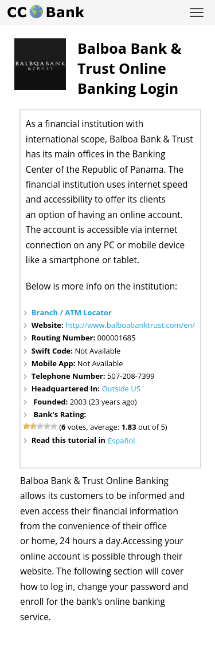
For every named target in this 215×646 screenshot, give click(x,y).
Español (121, 440)
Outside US (120, 388)
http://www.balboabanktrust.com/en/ (130, 325)
